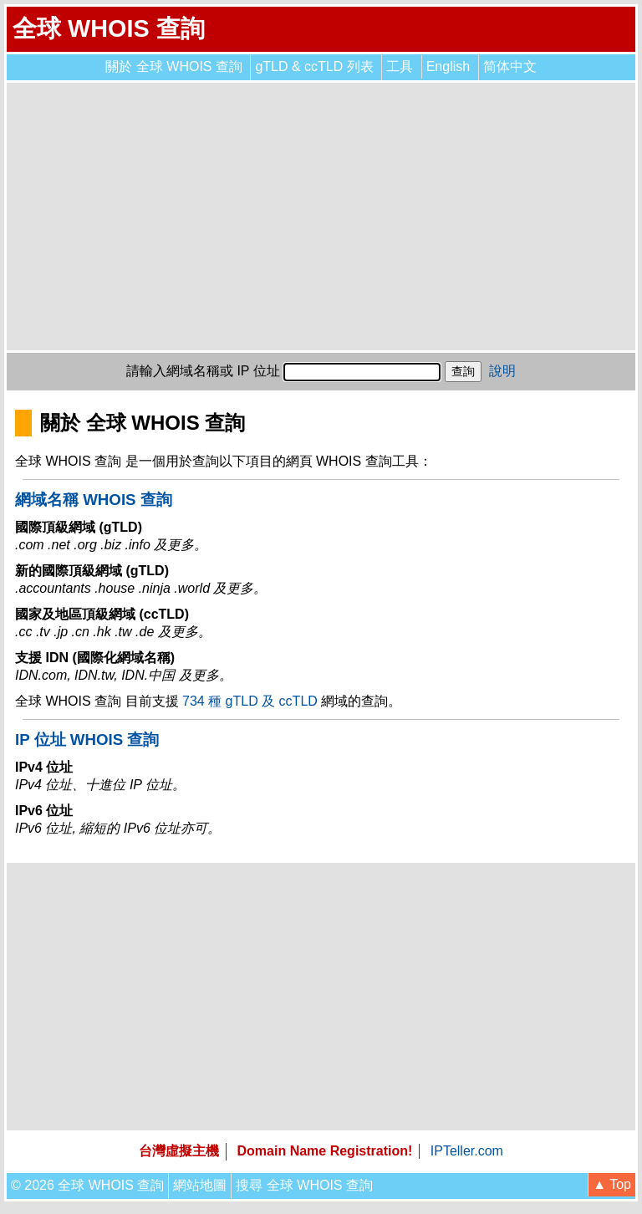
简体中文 (510, 66)
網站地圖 (200, 1185)
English (448, 66)
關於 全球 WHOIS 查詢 (173, 66)
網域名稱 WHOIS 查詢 (93, 499)
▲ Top (612, 1184)
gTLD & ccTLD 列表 (314, 66)
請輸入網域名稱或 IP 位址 (203, 371)
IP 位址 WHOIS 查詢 (87, 739)
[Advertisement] (321, 216)
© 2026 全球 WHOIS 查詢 (87, 1185)
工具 (399, 66)
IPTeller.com (467, 1151)
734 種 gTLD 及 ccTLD (250, 701)
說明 (502, 371)
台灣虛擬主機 (179, 1151)
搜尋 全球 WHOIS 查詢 (304, 1185)
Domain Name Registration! (325, 1151)
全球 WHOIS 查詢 (109, 28)
